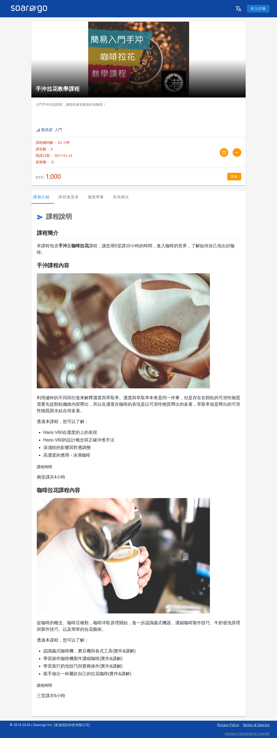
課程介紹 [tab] (44, 197)
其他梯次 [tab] (123, 197)
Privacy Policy (228, 725)
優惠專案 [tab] (98, 197)
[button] (238, 8)
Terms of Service (256, 725)
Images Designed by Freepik (247, 734)
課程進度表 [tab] (71, 197)
